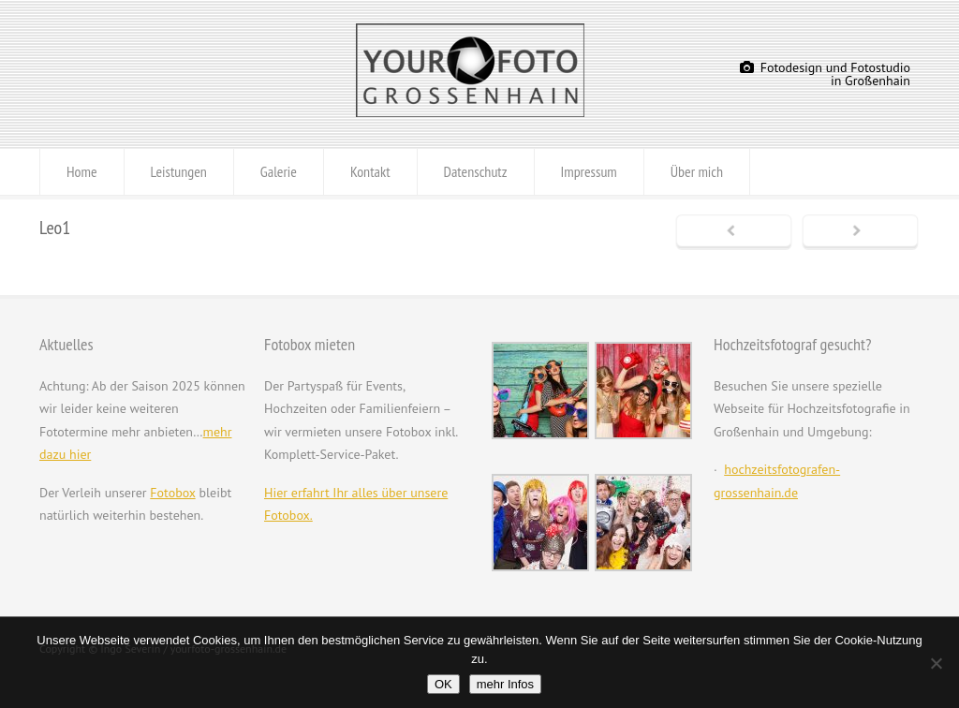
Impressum (589, 171)
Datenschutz (476, 171)
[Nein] (935, 663)
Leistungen (179, 171)
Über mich (697, 171)
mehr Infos (505, 684)
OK (443, 684)
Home (81, 171)
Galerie (278, 171)
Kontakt (370, 171)
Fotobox (172, 492)
